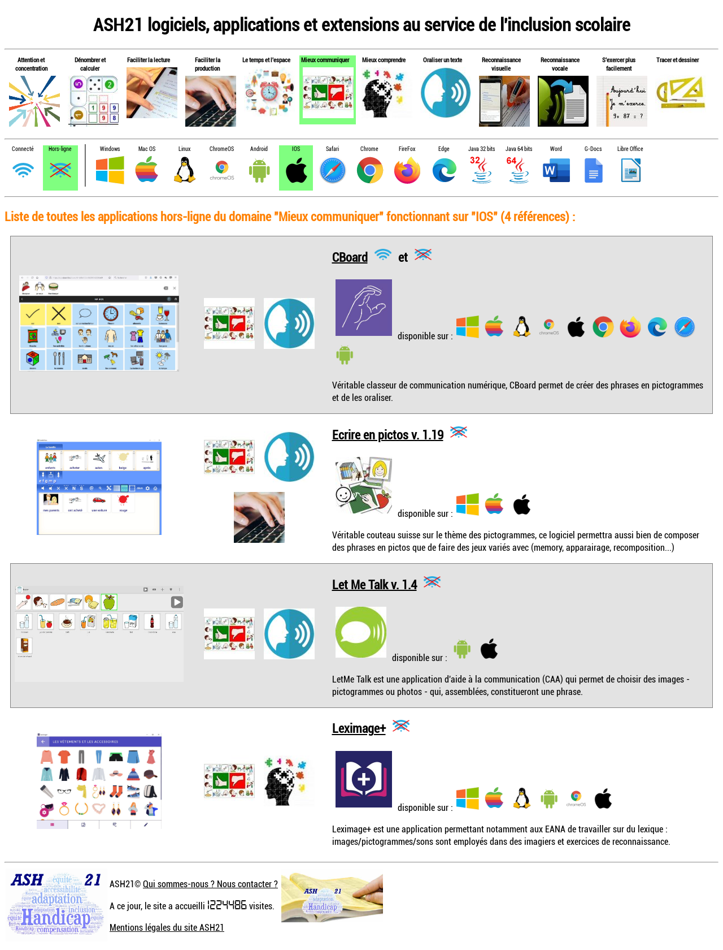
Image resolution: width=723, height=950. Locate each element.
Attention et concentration (31, 63)
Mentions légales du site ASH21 (167, 927)
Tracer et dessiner (677, 59)
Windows (110, 149)
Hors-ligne (60, 149)
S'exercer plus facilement (618, 63)
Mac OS (146, 149)
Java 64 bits (519, 149)
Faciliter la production (207, 63)
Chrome (369, 149)
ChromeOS (222, 149)
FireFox (407, 149)
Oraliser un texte (442, 59)
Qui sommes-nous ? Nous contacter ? (210, 884)
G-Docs (593, 149)
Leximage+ (359, 728)
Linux (184, 149)
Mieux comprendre (384, 59)
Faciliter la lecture (148, 59)
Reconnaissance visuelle (501, 63)
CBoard (350, 256)
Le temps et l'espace (266, 59)
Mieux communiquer (325, 59)
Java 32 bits (481, 149)
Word (556, 149)
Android (259, 149)
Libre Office (630, 149)
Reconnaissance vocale (560, 63)
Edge (444, 149)
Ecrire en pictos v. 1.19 (387, 434)
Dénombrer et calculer (90, 63)
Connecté (23, 149)
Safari (332, 149)
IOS (296, 149)
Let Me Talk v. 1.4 (374, 584)
